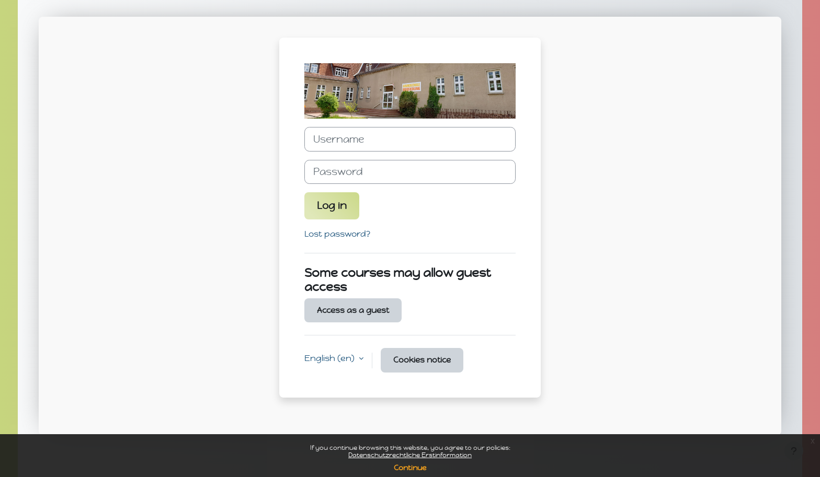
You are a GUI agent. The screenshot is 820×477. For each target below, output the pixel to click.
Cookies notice (422, 360)
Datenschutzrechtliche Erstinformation (410, 455)
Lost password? (337, 234)
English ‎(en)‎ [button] (330, 358)
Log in (332, 206)
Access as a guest (353, 310)
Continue (410, 467)
